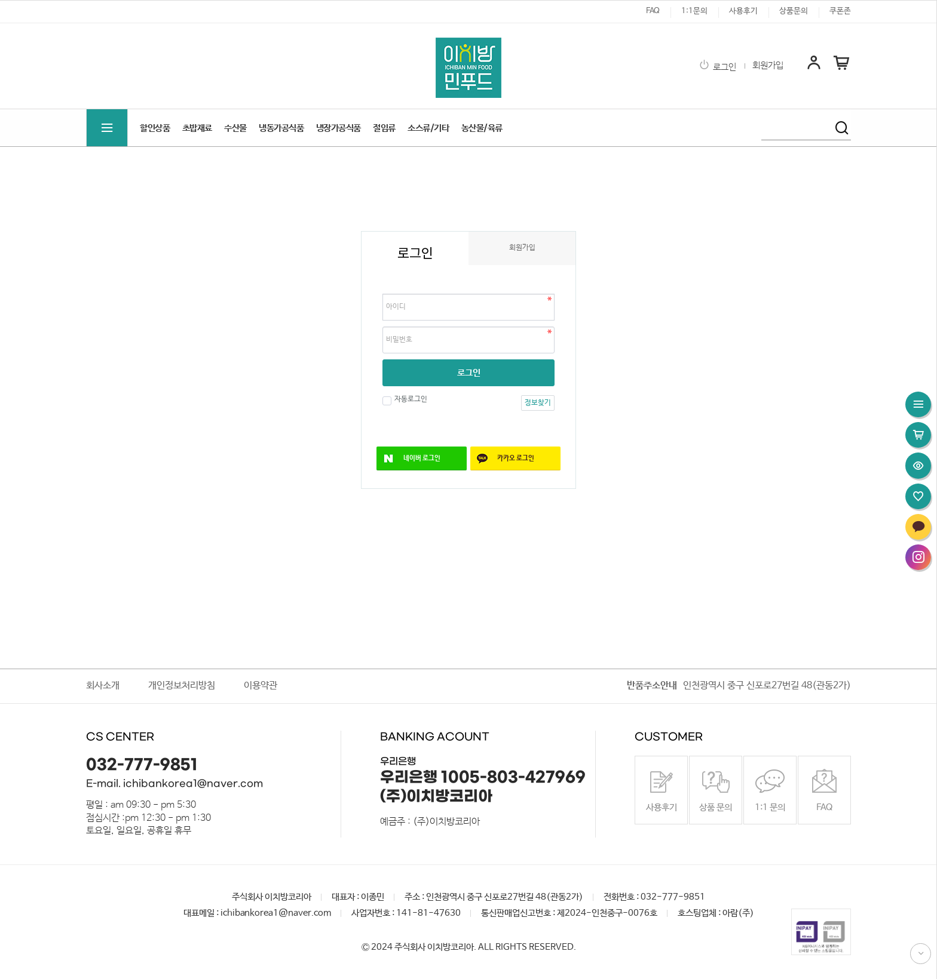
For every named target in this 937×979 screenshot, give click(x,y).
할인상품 (155, 128)
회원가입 (767, 65)
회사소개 (103, 685)
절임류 (384, 128)
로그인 (717, 67)
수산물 (235, 128)
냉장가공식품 (338, 128)
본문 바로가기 (0, 0)
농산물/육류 (482, 128)
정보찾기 (538, 403)
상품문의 (793, 11)
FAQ (653, 11)
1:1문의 (694, 11)
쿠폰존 (840, 11)
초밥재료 (197, 128)
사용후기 (743, 11)
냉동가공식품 (281, 128)
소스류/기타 (428, 128)
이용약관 (260, 685)
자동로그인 (409, 399)
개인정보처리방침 (181, 685)
